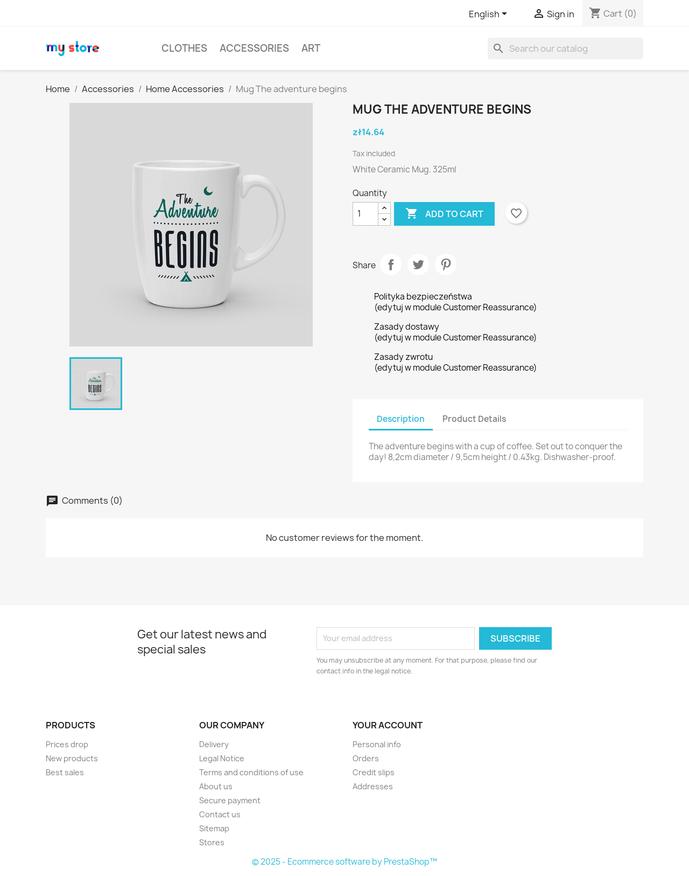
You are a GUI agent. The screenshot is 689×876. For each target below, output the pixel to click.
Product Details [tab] (474, 419)
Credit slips (374, 772)
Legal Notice (221, 758)
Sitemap (214, 828)
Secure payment (230, 800)
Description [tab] (401, 419)
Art (310, 48)
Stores (211, 842)
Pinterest (445, 264)
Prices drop (67, 744)
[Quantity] (365, 214)
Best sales (65, 772)
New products (72, 758)
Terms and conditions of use (251, 772)
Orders (366, 758)
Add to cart (444, 214)
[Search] (565, 48)
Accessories (254, 48)
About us (216, 786)
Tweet (418, 264)
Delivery (214, 744)
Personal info (377, 744)
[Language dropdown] (490, 14)
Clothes (184, 48)
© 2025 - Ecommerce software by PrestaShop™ (344, 861)
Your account (388, 725)
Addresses (373, 786)
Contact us (220, 814)
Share (391, 264)
